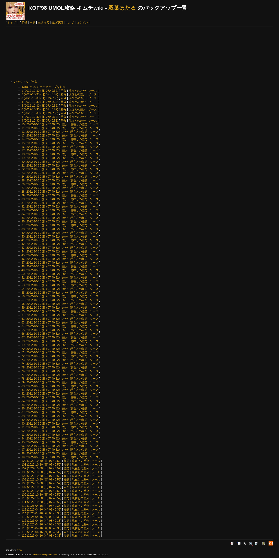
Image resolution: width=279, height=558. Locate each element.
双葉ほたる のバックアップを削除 (43, 86)
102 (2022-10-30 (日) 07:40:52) (41, 468)
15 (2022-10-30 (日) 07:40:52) (40, 143)
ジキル (19, 550)
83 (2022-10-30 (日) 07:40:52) (40, 397)
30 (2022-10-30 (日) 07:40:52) (40, 199)
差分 (63, 90)
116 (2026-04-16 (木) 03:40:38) (41, 520)
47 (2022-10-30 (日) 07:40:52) (40, 262)
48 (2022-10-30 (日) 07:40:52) (40, 266)
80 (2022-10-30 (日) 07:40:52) (40, 386)
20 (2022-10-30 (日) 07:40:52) (40, 161)
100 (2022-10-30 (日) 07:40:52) (41, 460)
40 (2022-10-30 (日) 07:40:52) (40, 236)
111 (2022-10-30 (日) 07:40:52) (41, 502)
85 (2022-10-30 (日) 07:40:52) (40, 404)
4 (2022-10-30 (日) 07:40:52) (39, 101)
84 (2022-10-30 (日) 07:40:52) (40, 401)
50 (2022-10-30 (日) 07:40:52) (40, 273)
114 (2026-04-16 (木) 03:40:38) (41, 513)
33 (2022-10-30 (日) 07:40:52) (40, 210)
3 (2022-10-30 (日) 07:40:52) (39, 98)
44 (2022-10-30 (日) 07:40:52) (40, 251)
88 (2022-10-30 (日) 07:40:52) (40, 416)
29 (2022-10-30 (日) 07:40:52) (40, 195)
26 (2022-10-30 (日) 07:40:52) (40, 184)
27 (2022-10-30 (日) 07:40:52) (40, 187)
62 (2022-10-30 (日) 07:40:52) (40, 318)
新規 (24, 22)
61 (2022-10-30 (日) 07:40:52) (40, 314)
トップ (11, 22)
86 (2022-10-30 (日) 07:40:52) (40, 408)
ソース (92, 90)
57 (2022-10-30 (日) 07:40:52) (40, 300)
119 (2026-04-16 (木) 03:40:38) (41, 532)
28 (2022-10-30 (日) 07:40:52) (40, 191)
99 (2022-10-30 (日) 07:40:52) (40, 457)
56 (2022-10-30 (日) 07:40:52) (40, 296)
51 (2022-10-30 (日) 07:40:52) (40, 277)
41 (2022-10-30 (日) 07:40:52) (40, 240)
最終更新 (57, 22)
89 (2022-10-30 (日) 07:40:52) (40, 419)
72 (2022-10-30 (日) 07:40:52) (40, 356)
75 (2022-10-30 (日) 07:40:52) (40, 367)
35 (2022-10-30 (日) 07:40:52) (40, 217)
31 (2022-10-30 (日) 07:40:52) (40, 202)
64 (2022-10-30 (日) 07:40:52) (40, 326)
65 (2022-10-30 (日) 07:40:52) (40, 330)
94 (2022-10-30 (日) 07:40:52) (40, 438)
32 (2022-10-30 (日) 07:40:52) (40, 206)
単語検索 (43, 22)
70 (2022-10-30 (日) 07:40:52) (40, 348)
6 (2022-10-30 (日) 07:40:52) (39, 109)
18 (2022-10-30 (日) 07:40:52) (40, 154)
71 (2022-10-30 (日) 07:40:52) (40, 352)
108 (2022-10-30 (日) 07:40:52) (41, 490)
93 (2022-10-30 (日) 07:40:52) (40, 434)
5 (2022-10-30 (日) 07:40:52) (39, 105)
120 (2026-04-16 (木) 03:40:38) (41, 535)
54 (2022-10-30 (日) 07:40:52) (40, 288)
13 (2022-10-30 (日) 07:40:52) (40, 135)
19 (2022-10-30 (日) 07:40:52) (40, 158)
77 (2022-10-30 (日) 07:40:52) (40, 374)
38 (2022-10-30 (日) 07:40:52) (40, 229)
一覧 (32, 22)
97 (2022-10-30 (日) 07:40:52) (40, 449)
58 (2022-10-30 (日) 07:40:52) (40, 303)
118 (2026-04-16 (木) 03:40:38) (41, 528)
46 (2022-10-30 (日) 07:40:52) (40, 258)
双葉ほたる (122, 8)
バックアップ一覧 (25, 81)
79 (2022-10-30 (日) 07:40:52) (40, 382)
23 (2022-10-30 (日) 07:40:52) (40, 172)
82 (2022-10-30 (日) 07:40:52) (40, 393)
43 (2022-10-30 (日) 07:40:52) (40, 247)
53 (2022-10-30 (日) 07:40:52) (40, 285)
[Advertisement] (140, 53)
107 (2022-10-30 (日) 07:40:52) (41, 487)
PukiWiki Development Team (44, 555)
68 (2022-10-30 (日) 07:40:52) (40, 341)
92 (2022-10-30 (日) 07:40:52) (40, 430)
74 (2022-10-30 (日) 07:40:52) (40, 363)
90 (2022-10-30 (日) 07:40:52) (40, 423)
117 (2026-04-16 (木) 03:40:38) (41, 524)
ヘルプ (69, 22)
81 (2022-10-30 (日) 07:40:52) (40, 389)
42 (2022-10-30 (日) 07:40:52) (40, 243)
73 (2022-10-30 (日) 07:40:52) (40, 359)
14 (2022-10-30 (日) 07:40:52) (40, 139)
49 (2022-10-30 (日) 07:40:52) (40, 270)
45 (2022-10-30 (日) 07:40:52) (40, 255)
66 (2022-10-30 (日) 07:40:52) (40, 333)
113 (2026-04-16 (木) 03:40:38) (41, 509)
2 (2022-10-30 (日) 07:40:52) (39, 94)
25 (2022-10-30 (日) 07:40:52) (40, 180)
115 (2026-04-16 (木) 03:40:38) (41, 516)
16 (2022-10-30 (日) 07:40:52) (40, 146)
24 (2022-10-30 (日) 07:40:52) (40, 176)
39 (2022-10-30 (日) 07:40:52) (40, 232)
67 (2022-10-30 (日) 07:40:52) (40, 337)
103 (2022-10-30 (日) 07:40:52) (41, 472)
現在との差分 (77, 90)
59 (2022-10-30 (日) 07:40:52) (40, 307)
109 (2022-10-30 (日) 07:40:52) (41, 494)
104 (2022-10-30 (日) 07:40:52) (41, 475)
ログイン (82, 22)
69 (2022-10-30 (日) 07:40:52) (40, 345)
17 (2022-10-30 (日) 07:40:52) (40, 150)
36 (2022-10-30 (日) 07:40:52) (40, 221)
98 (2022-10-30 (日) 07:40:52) (40, 453)
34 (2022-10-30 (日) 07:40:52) (40, 214)
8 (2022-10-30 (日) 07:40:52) (39, 116)
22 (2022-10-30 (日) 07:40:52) (40, 169)
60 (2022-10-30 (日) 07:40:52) (40, 311)
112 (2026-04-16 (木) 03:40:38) (41, 505)
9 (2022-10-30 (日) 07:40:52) (39, 120)
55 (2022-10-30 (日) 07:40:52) (40, 292)
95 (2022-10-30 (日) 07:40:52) (40, 442)
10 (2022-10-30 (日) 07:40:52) (40, 124)
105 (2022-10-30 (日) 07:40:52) (41, 479)
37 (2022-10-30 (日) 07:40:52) (40, 225)
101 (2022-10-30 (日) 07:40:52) (41, 464)
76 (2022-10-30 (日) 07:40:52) (40, 371)
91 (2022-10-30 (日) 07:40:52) (40, 427)
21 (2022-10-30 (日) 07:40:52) (40, 165)
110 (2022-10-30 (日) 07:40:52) (41, 498)
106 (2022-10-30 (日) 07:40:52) (41, 483)
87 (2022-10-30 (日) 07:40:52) (40, 412)
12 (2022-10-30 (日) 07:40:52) (40, 131)
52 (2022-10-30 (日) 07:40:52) (40, 281)
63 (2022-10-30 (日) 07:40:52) (40, 322)
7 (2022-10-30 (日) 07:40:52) (39, 113)
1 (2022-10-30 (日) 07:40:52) (39, 90)
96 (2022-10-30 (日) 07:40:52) (40, 445)
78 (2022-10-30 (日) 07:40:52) (40, 378)
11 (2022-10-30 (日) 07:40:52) (40, 128)
